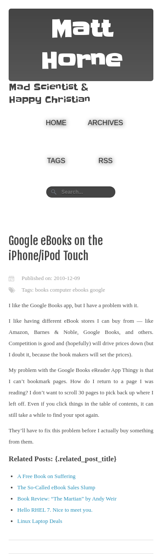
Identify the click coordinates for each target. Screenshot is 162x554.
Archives (105, 122)
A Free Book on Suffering (46, 476)
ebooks (81, 289)
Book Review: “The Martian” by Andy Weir (67, 498)
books (41, 289)
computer (60, 289)
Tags (56, 160)
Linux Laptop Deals (39, 521)
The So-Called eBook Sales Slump (56, 487)
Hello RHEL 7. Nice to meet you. (54, 510)
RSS (105, 160)
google (97, 289)
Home (56, 122)
